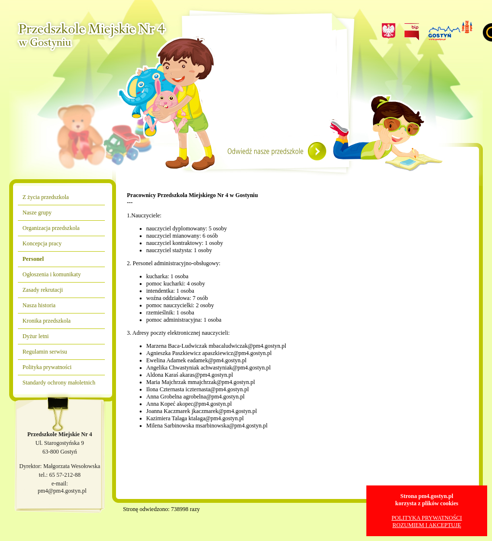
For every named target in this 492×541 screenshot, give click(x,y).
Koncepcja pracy (42, 243)
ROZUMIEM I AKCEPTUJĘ (426, 525)
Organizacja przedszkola (51, 228)
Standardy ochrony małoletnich (59, 382)
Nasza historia (39, 305)
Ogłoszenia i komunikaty (52, 274)
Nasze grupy (37, 212)
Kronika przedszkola (47, 320)
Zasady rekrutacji (43, 289)
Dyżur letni (36, 336)
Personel (33, 259)
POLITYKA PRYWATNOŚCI (426, 517)
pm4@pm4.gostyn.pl (62, 490)
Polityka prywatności (47, 367)
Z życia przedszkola (46, 197)
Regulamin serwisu (45, 351)
